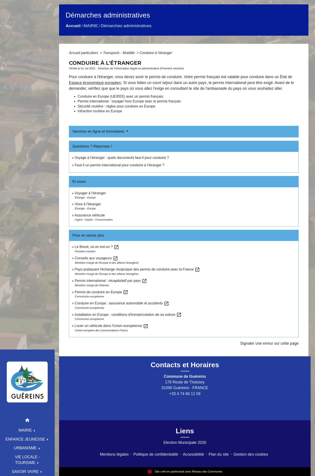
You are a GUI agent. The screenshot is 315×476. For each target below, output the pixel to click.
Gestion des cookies (250, 454)
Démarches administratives (126, 25)
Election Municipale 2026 (184, 442)
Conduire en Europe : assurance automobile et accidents (122, 303)
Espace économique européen (95, 83)
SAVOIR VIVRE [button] (26, 471)
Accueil (73, 25)
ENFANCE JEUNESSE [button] (25, 439)
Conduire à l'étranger (156, 53)
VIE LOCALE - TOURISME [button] (27, 460)
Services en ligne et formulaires (98, 131)
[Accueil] (27, 382)
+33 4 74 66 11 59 (184, 394)
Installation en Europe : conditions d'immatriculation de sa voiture (128, 314)
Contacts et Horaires (185, 365)
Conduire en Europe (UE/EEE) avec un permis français (120, 96)
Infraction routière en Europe (100, 111)
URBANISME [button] (26, 448)
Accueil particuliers (84, 53)
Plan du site (219, 454)
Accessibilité (193, 454)
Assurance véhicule (89, 215)
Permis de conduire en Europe (101, 292)
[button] (27, 421)
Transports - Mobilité (119, 53)
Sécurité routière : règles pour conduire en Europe (116, 106)
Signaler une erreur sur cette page (269, 343)
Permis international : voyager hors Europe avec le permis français (129, 101)
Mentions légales (114, 454)
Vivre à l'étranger (88, 204)
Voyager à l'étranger (90, 193)
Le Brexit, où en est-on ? (97, 247)
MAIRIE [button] (26, 430)
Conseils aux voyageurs (96, 258)
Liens (185, 431)
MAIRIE (91, 25)
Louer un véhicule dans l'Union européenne (111, 326)
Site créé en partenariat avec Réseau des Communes (184, 471)
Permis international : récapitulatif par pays (111, 281)
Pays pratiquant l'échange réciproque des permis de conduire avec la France (137, 269)
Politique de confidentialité (155, 454)
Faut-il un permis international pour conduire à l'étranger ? (119, 165)
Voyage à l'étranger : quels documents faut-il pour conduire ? (122, 158)
